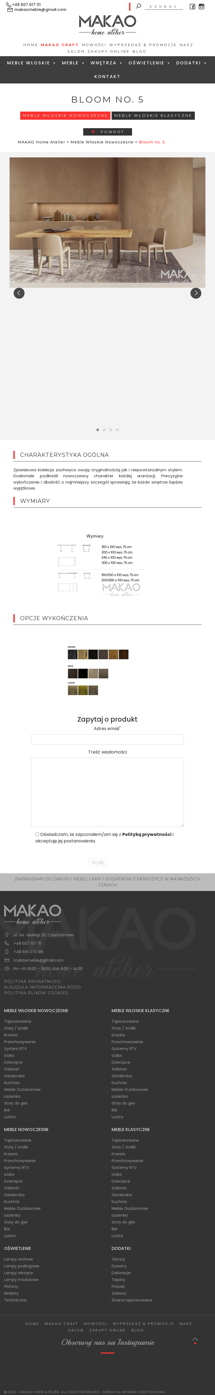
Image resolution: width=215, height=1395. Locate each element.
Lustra (10, 1117)
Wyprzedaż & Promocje (143, 45)
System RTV (15, 1048)
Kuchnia (11, 1082)
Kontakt (107, 76)
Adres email (107, 728)
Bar (7, 1110)
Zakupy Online (109, 51)
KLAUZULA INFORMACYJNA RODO (42, 987)
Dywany (119, 1266)
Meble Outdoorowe (22, 1089)
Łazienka (12, 1096)
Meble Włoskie (32, 63)
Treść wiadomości (107, 752)
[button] (97, 430)
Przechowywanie (20, 1042)
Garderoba (14, 1076)
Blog (139, 51)
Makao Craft (60, 45)
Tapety (118, 1279)
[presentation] (19, 293)
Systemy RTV (124, 1048)
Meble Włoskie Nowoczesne (65, 115)
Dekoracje (121, 1273)
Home (30, 45)
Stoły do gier (16, 1103)
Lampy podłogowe (21, 1266)
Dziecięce (13, 1062)
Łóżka (9, 1055)
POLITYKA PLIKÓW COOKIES (36, 993)
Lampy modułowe (21, 1279)
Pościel (118, 1286)
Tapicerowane (17, 1021)
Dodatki (192, 63)
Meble (74, 63)
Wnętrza (107, 63)
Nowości (94, 45)
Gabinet (11, 1069)
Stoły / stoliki (16, 1028)
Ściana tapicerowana (132, 1300)
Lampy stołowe (18, 1259)
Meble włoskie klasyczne (153, 115)
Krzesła (10, 1035)
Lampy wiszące (18, 1273)
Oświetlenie (150, 63)
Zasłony (119, 1293)
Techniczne (15, 1300)
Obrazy (118, 1259)
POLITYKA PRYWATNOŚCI (32, 981)
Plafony (11, 1286)
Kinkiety (11, 1293)
